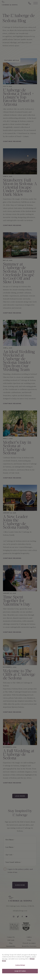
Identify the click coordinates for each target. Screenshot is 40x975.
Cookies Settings (20, 966)
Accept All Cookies (19, 972)
